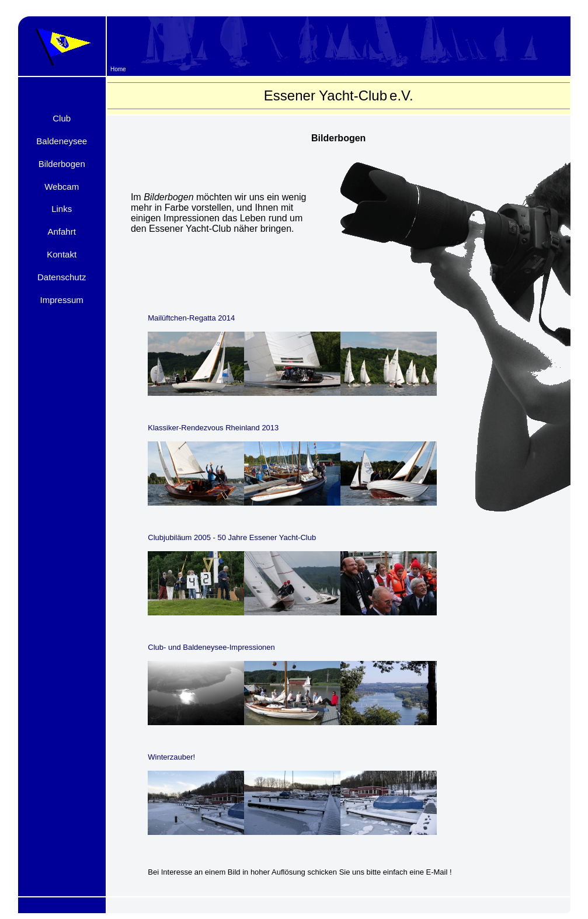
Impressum (61, 300)
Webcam (61, 187)
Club (62, 118)
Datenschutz (61, 277)
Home (118, 69)
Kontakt (61, 254)
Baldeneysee (61, 141)
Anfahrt (62, 231)
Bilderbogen (62, 164)
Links (61, 209)
